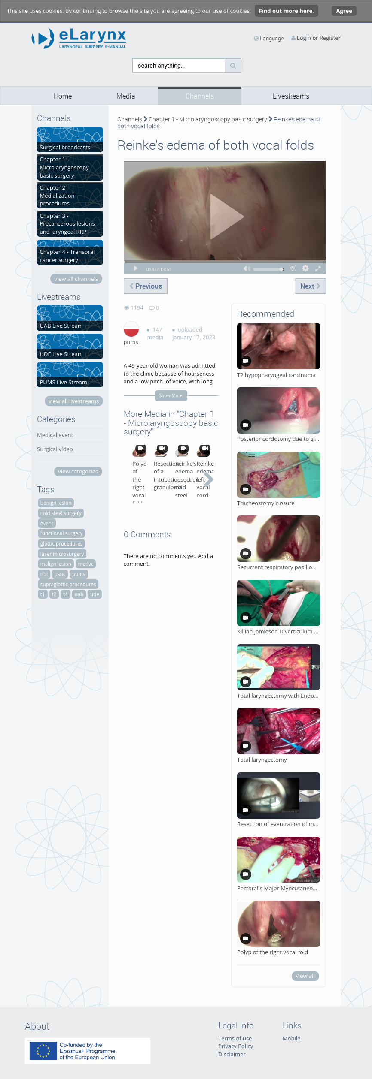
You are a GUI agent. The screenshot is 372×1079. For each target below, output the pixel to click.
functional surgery (61, 533)
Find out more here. (286, 11)
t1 (42, 594)
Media (125, 96)
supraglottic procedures (68, 584)
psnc (60, 573)
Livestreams (291, 96)
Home (63, 96)
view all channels (76, 279)
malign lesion (55, 563)
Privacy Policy (235, 1046)
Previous (145, 286)
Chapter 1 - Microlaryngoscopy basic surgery (208, 119)
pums (78, 573)
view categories (78, 471)
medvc (86, 563)
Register (330, 38)
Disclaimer (232, 1054)
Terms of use (235, 1038)
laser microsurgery (62, 553)
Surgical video (55, 449)
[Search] (233, 65)
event (46, 523)
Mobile (291, 1038)
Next (310, 286)
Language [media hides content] (269, 38)
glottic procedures (61, 543)
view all (305, 976)
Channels (200, 96)
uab (78, 594)
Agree (344, 11)
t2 (54, 594)
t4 (65, 594)
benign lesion (56, 502)
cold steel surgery (61, 512)
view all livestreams (74, 401)
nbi (44, 573)
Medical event (55, 435)
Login (304, 38)
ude (94, 594)
